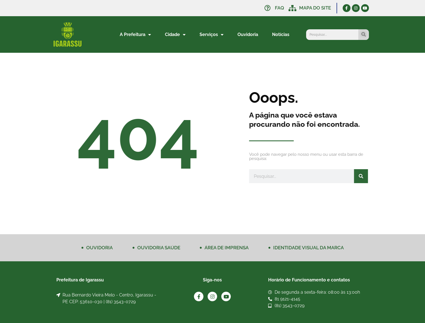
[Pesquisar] (363, 34)
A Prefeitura (135, 35)
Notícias (280, 34)
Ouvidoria (247, 34)
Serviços (212, 35)
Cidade (175, 35)
